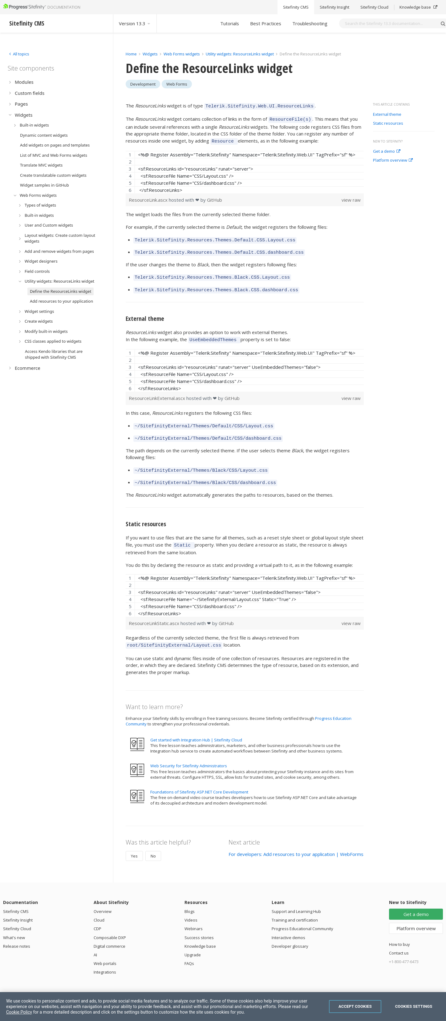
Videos (190, 907)
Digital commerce (109, 933)
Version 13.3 (135, 23)
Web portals (105, 950)
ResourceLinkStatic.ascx (154, 611)
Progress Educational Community (302, 915)
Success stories (199, 924)
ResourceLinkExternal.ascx (157, 391)
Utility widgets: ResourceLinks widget (240, 54)
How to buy (399, 931)
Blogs (189, 898)
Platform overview (393, 160)
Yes (134, 843)
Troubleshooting (309, 23)
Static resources (388, 123)
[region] (245, 169)
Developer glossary (290, 933)
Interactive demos (288, 924)
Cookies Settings (413, 1006)
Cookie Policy (19, 1012)
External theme (387, 114)
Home (131, 54)
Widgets (150, 54)
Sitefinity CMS (16, 898)
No (153, 843)
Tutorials (229, 23)
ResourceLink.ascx (149, 197)
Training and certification (295, 907)
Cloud (99, 907)
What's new (14, 924)
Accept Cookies (355, 1006)
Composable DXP (110, 924)
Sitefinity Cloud (17, 915)
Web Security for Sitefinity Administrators (188, 753)
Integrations (105, 959)
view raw (351, 197)
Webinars (193, 915)
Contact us (399, 940)
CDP (97, 915)
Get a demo (386, 151)
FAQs (189, 950)
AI (95, 942)
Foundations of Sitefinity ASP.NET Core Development (199, 779)
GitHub (214, 197)
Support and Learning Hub (296, 898)
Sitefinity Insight (18, 907)
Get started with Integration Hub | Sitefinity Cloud (196, 727)
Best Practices (265, 23)
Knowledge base (200, 933)
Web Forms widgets (182, 54)
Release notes (16, 933)
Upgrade (192, 942)
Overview (103, 898)
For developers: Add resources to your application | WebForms (296, 841)
